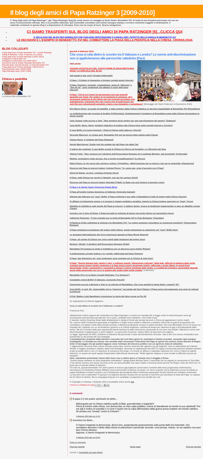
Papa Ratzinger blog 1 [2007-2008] (16, 71)
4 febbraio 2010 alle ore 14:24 (88, 416)
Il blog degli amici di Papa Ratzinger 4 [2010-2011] (23, 67)
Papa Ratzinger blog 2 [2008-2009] (16, 69)
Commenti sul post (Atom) (91, 452)
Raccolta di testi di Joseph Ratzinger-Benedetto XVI (23, 63)
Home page (135, 447)
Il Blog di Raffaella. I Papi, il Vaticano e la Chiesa (22, 54)
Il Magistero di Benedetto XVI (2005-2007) (19, 61)
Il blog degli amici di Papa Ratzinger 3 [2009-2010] (82, 12)
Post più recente (77, 447)
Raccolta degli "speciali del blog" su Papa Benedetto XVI (25, 65)
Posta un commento (78, 442)
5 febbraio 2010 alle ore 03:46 (88, 437)
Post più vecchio (193, 447)
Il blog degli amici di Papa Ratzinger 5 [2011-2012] (23, 57)
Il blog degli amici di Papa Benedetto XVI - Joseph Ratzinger (27, 52)
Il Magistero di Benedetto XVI (14, 59)
